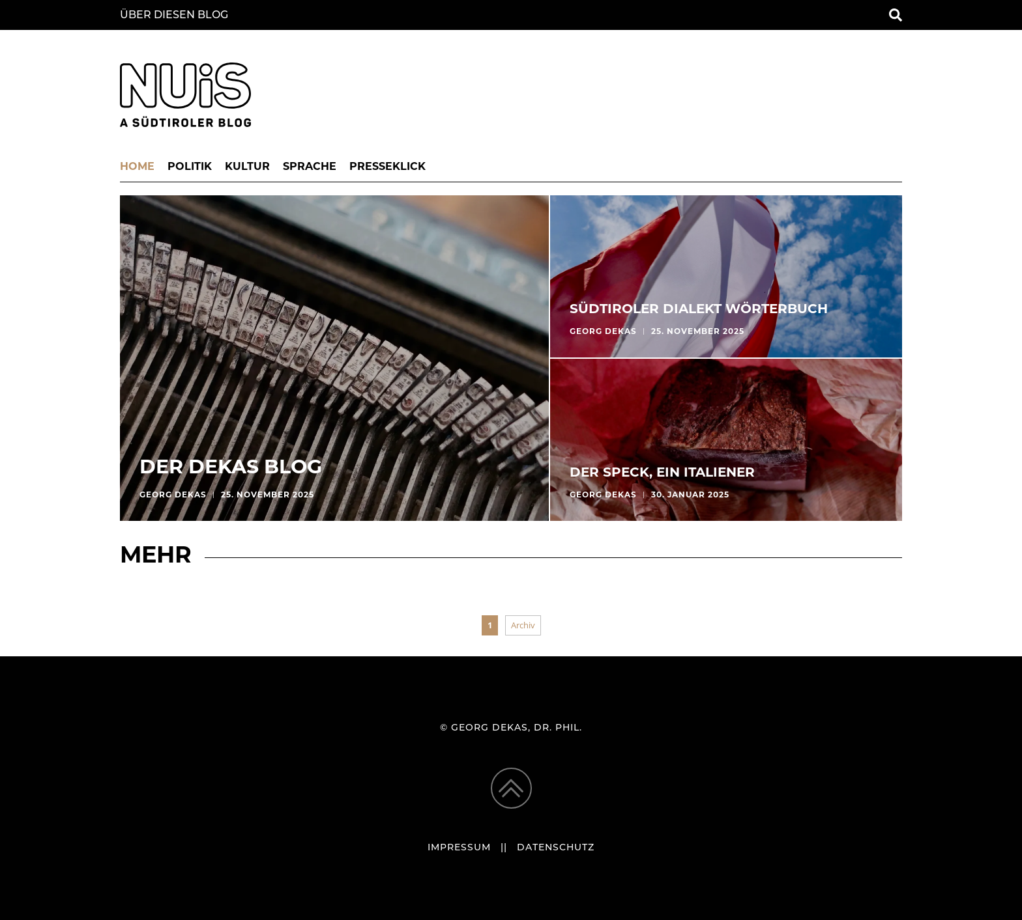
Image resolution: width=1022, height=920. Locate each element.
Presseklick (387, 167)
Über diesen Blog (174, 15)
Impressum (459, 848)
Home (137, 167)
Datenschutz (555, 848)
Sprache (309, 167)
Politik (190, 167)
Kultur (247, 167)
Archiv (523, 625)
